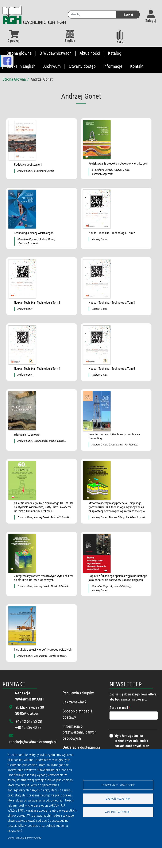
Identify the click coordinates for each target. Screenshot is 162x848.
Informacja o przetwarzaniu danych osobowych (80, 732)
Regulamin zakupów (78, 693)
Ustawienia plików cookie (118, 785)
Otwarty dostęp (82, 66)
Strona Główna (14, 79)
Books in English (21, 66)
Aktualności (90, 53)
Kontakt (136, 66)
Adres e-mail (118, 708)
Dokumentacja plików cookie (24, 837)
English (70, 36)
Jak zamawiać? (74, 702)
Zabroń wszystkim (118, 798)
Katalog (114, 53)
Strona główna (19, 53)
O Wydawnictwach (55, 53)
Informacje (112, 66)
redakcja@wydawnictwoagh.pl (33, 741)
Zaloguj (150, 21)
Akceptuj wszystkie (118, 812)
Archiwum (52, 66)
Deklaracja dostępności (81, 747)
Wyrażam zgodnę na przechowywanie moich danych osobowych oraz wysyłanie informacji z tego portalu (134, 746)
